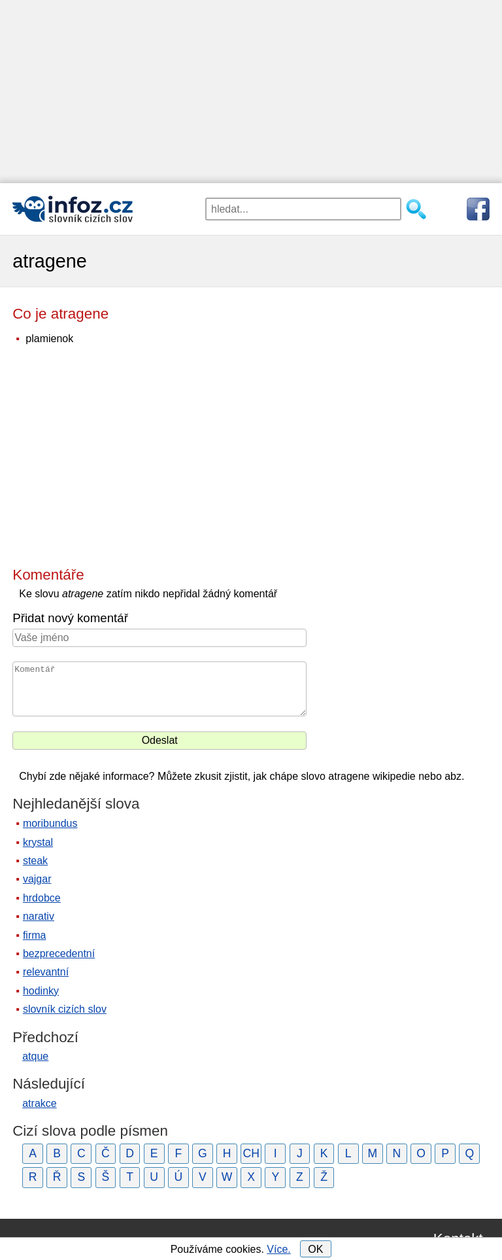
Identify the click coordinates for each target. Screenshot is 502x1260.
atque (35, 1056)
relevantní (46, 971)
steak (35, 860)
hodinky (41, 990)
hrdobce (42, 897)
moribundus (50, 823)
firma (34, 935)
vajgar (37, 878)
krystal (38, 842)
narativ (38, 916)
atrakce (39, 1103)
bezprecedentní (59, 953)
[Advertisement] (251, 91)
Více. (278, 1249)
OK (315, 1249)
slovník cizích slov (65, 1009)
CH (251, 1153)
